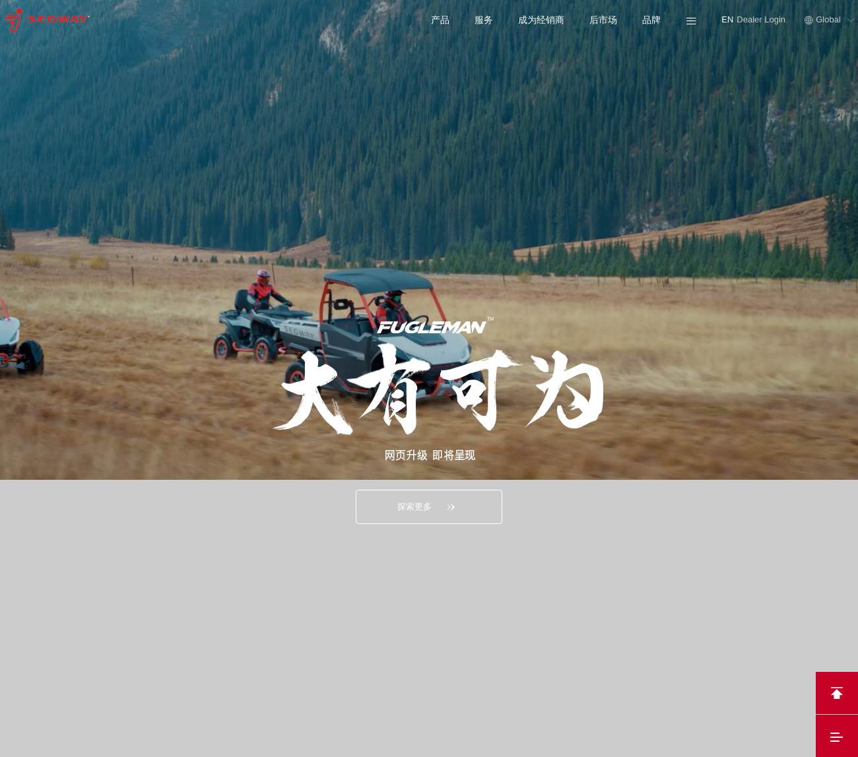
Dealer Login (762, 19)
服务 (484, 20)
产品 (440, 20)
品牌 (651, 20)
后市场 (603, 20)
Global (829, 19)
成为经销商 (541, 20)
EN (727, 19)
